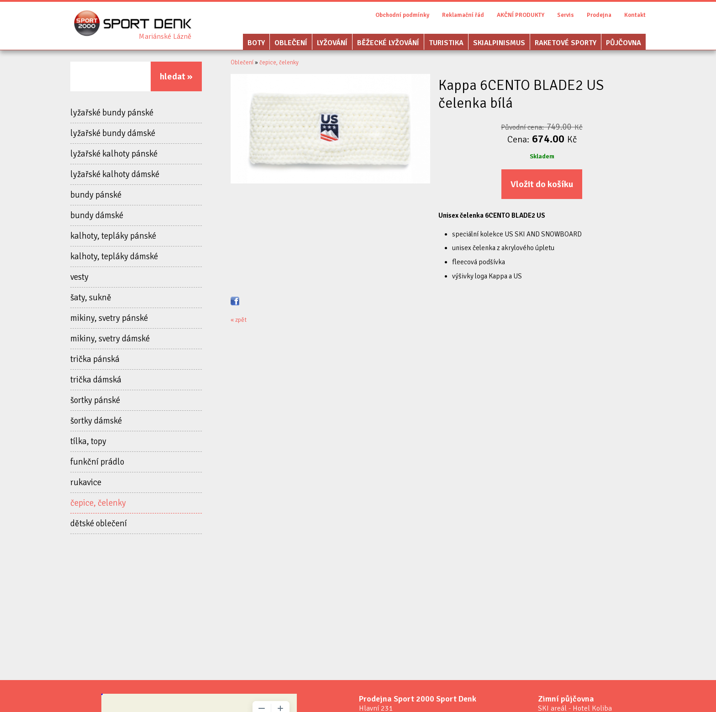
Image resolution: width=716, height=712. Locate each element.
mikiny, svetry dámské (110, 338)
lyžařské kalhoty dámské (114, 174)
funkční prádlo (97, 461)
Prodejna (599, 15)
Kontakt (635, 15)
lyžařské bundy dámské (112, 133)
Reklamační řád (463, 15)
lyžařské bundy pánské (111, 112)
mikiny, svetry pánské (109, 318)
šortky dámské (96, 420)
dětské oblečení (98, 523)
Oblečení (290, 42)
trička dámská (95, 379)
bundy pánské (95, 194)
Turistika (446, 42)
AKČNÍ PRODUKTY (520, 15)
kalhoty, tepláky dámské (114, 256)
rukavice (85, 482)
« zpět (239, 320)
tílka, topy (88, 441)
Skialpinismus (499, 42)
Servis (565, 15)
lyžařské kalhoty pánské (114, 153)
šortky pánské (95, 400)
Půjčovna (623, 42)
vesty (79, 277)
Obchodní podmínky (402, 15)
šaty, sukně (90, 297)
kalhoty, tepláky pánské (113, 235)
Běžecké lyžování (388, 42)
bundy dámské (96, 215)
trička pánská (95, 359)
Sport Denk (165, 36)
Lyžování (332, 42)
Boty (256, 42)
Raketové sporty (565, 42)
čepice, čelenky (98, 502)
